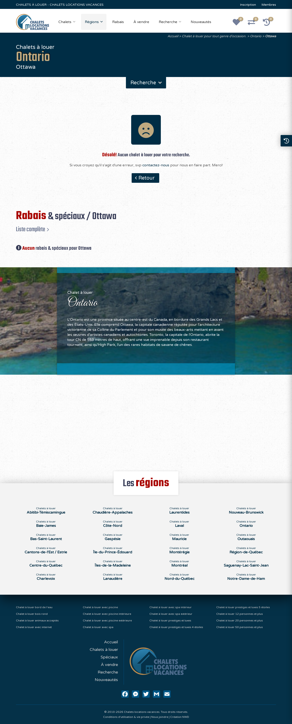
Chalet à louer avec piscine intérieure (107, 613)
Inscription (248, 5)
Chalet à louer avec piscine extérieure (107, 620)
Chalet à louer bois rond (32, 613)
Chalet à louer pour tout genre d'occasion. (214, 36)
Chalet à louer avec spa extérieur (170, 613)
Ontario (255, 36)
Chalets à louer (104, 649)
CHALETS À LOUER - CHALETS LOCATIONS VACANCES (60, 5)
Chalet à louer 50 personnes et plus (239, 627)
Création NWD (179, 717)
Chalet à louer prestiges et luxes (170, 620)
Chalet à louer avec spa (98, 627)
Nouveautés (201, 22)
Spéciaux (109, 657)
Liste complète (30, 229)
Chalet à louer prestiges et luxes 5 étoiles (243, 607)
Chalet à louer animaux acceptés (37, 620)
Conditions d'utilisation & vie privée (126, 717)
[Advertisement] (146, 420)
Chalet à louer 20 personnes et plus (239, 620)
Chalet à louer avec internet (34, 627)
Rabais (118, 22)
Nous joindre (159, 717)
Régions (92, 22)
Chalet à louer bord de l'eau (34, 607)
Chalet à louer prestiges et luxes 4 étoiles (176, 627)
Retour (146, 178)
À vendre (141, 22)
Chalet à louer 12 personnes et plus (239, 613)
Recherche (168, 22)
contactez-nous (155, 165)
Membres (268, 5)
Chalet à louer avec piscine (100, 607)
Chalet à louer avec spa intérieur (170, 607)
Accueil (172, 36)
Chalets (64, 22)
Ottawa (270, 36)
